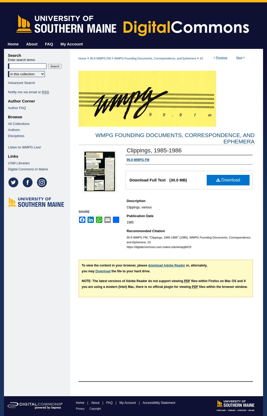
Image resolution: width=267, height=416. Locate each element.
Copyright (95, 408)
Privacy (80, 408)
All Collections (19, 124)
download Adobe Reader (166, 265)
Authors (14, 130)
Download (228, 180)
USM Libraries (19, 163)
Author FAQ (17, 108)
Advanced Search (21, 83)
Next (239, 57)
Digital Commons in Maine (28, 169)
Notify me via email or (28, 92)
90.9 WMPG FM (100, 58)
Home (82, 58)
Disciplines (16, 136)
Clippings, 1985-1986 (154, 150)
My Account (128, 403)
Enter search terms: (22, 60)
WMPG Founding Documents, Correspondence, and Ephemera (155, 58)
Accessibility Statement (159, 403)
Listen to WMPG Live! (24, 147)
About (95, 403)
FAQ (109, 403)
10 (201, 58)
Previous (221, 57)
